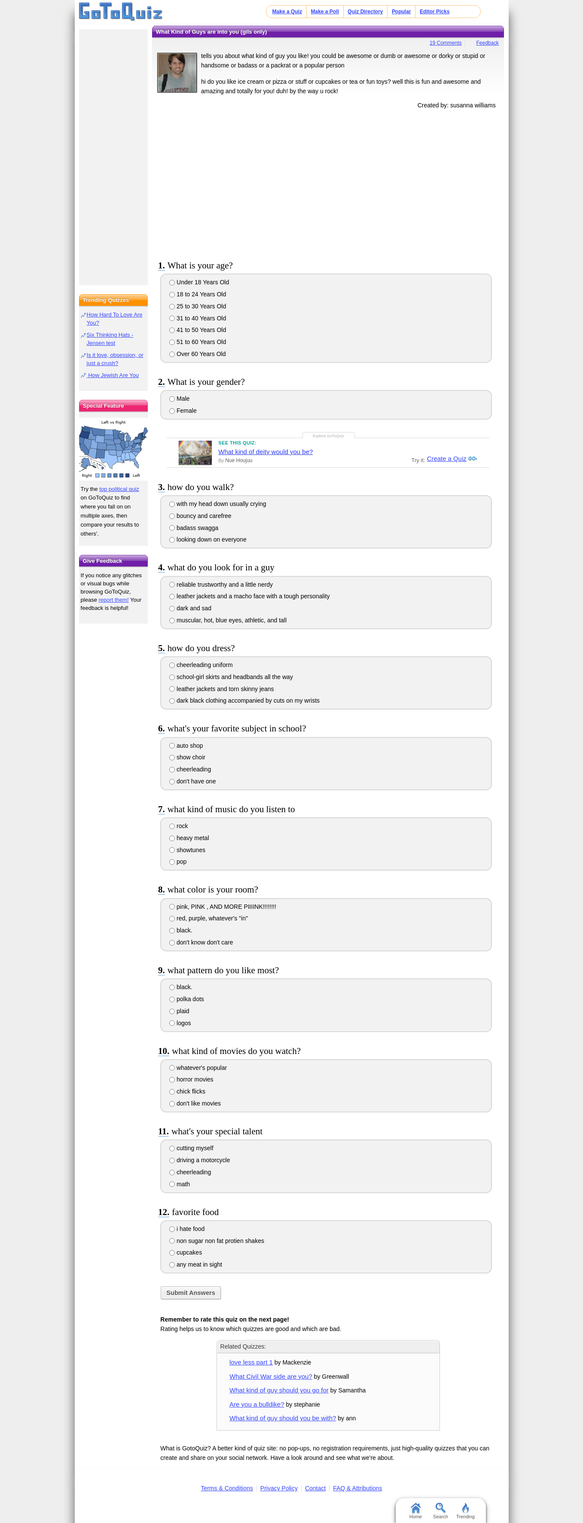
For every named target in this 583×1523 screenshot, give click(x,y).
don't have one (192, 781)
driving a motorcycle (199, 1160)
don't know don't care (201, 942)
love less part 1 (251, 1362)
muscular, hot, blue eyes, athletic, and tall (228, 620)
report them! (114, 600)
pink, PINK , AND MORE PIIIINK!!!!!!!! (222, 906)
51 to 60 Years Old (197, 341)
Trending (465, 1511)
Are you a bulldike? (256, 1404)
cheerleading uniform (201, 664)
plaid (179, 1011)
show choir (187, 757)
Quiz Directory (365, 12)
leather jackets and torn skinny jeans (221, 688)
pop (177, 861)
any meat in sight (195, 1264)
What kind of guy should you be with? (282, 1418)
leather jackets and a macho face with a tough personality (249, 596)
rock (178, 825)
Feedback (487, 43)
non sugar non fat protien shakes (216, 1240)
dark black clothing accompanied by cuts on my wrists (244, 700)
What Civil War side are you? (270, 1376)
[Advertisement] (328, 183)
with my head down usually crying (217, 503)
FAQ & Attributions (357, 1488)
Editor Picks (434, 12)
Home (415, 1511)
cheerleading (190, 769)
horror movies (191, 1079)
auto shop (186, 745)
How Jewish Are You (113, 375)
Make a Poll (325, 12)
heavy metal (189, 838)
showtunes (187, 850)
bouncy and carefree (200, 515)
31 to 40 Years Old (197, 318)
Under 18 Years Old (199, 282)
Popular (401, 12)
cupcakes (185, 1252)
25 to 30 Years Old (197, 306)
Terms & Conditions (227, 1488)
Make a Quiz (287, 12)
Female (183, 410)
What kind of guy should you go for (279, 1390)
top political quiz (119, 489)
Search (440, 1511)
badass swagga (193, 527)
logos (180, 1023)
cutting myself (191, 1148)
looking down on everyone (208, 539)
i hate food (187, 1228)
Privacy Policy (279, 1488)
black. (180, 930)
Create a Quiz (445, 458)
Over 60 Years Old (197, 353)
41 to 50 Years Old (197, 329)
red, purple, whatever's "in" (208, 918)
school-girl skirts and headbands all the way (231, 676)
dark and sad (190, 608)
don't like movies (195, 1103)
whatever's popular (198, 1067)
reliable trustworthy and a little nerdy (221, 584)
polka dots (186, 999)
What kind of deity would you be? (265, 451)
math (179, 1184)
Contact (315, 1488)
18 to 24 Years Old (197, 294)
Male (179, 398)
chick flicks (187, 1091)
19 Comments (446, 43)
